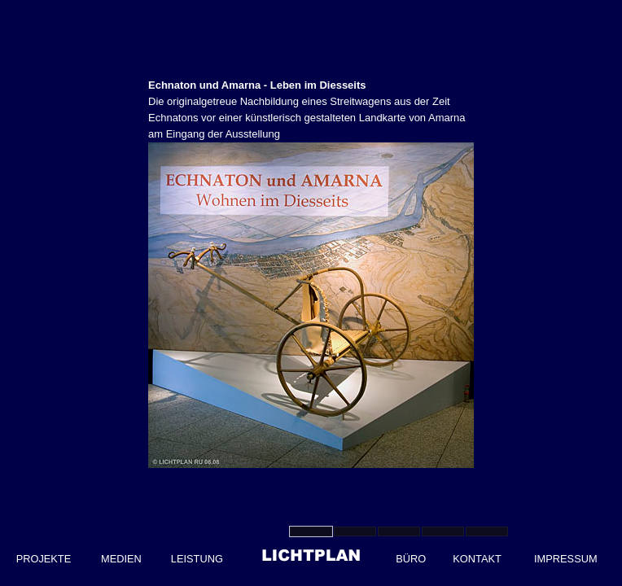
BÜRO (411, 559)
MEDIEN (121, 559)
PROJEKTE (44, 559)
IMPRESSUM (566, 559)
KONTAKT (477, 559)
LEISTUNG (197, 559)
